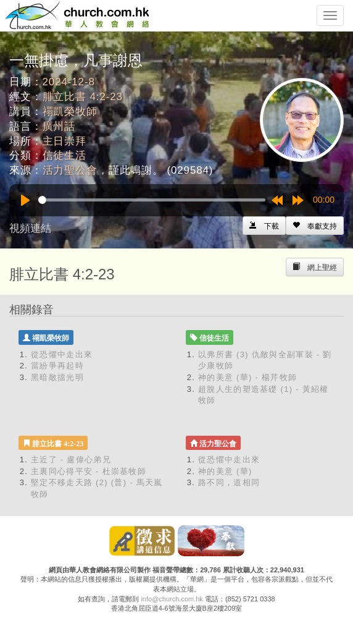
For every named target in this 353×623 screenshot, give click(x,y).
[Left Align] (315, 225)
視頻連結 (30, 228)
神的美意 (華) (225, 471)
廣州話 (59, 126)
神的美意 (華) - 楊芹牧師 (247, 377)
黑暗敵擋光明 (57, 377)
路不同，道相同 (229, 482)
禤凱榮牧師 (70, 111)
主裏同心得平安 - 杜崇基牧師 (88, 471)
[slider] (151, 200)
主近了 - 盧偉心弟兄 (71, 459)
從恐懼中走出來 (62, 354)
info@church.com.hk (171, 599)
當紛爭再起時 (57, 365)
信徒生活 (64, 155)
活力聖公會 (70, 170)
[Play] (25, 200)
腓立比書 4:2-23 (83, 97)
